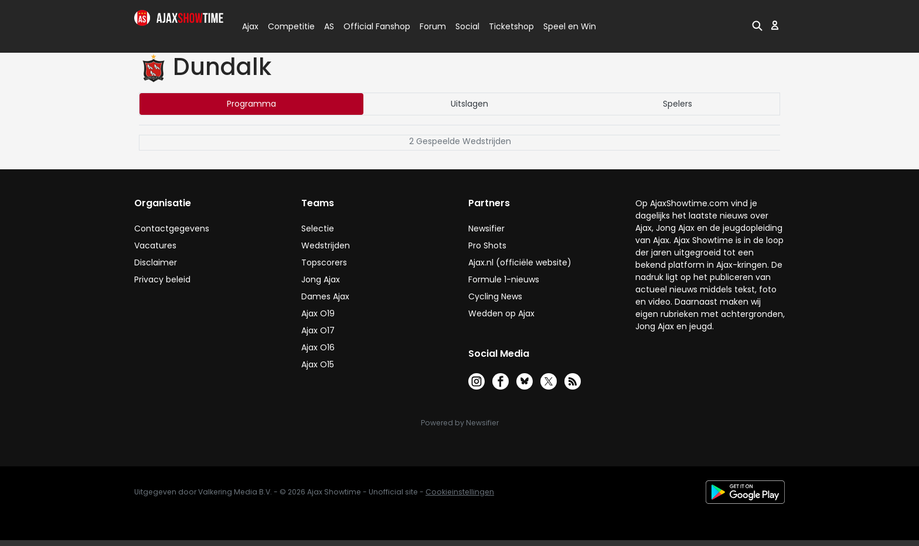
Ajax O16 (318, 347)
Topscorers (324, 262)
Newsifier (486, 228)
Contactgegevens (171, 228)
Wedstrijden (325, 245)
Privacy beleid (162, 279)
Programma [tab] (251, 104)
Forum (433, 26)
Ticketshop (511, 26)
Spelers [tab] (677, 104)
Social (465, 26)
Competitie (286, 26)
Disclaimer (155, 262)
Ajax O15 (317, 364)
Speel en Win (569, 26)
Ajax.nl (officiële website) (519, 262)
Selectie (317, 228)
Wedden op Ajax (501, 313)
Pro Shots (487, 245)
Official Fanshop (369, 26)
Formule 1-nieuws (503, 279)
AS (329, 26)
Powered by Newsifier (460, 423)
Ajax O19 (318, 313)
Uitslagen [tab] (469, 104)
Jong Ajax (320, 279)
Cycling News (495, 296)
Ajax (249, 26)
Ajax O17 (318, 330)
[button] (757, 25)
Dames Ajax (325, 296)
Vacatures (155, 245)
